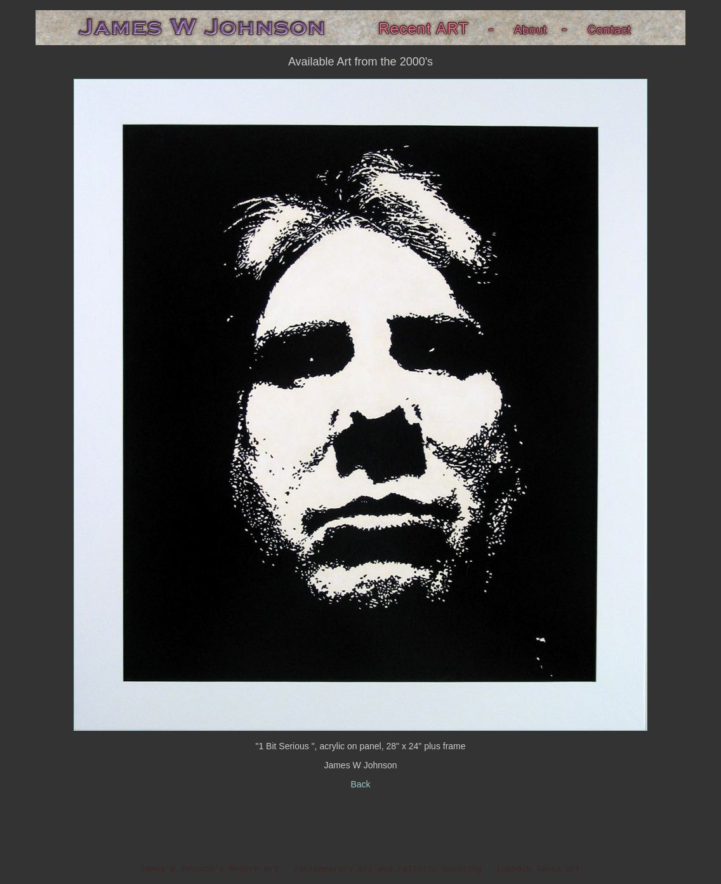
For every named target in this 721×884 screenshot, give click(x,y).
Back (360, 784)
